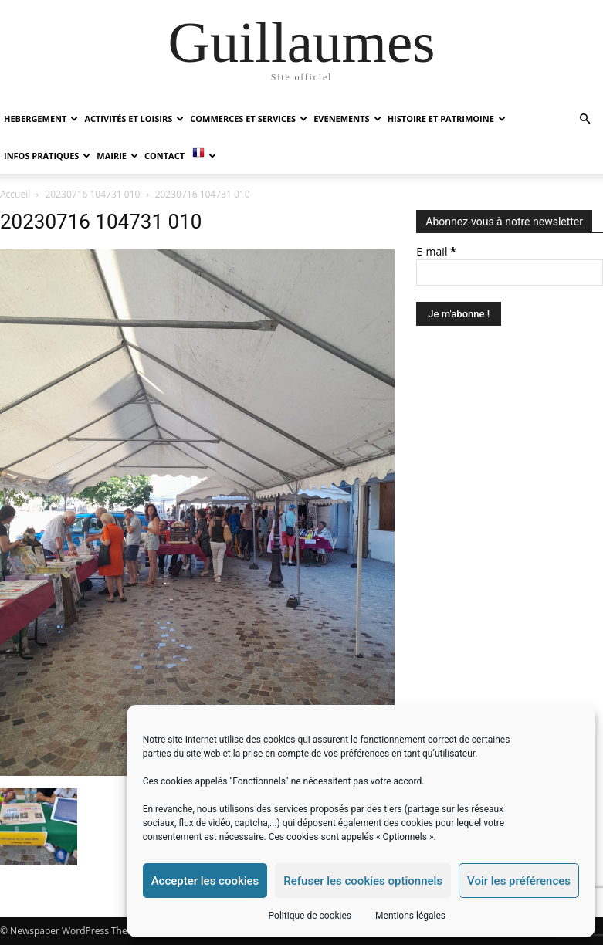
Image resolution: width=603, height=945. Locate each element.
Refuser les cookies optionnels (362, 881)
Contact (164, 155)
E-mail (436, 251)
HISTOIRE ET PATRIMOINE (447, 118)
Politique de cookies (310, 915)
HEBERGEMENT (41, 118)
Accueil (15, 194)
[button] (584, 119)
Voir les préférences (519, 881)
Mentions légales (410, 915)
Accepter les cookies (205, 881)
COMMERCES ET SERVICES (248, 118)
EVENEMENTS (347, 118)
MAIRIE (117, 155)
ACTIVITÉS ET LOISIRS (134, 118)
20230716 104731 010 (93, 194)
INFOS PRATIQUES (47, 155)
